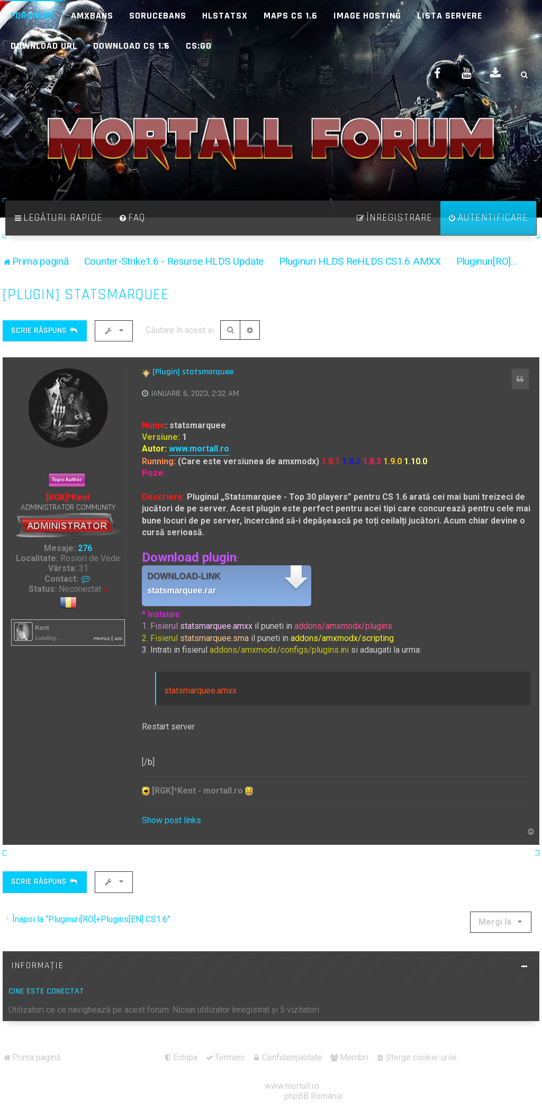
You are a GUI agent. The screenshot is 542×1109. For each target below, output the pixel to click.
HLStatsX (225, 16)
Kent (42, 628)
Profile (102, 638)
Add (118, 638)
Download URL (44, 46)
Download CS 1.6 (131, 46)
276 (85, 548)
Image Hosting (367, 16)
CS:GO (199, 46)
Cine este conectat (46, 991)
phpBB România (313, 1096)
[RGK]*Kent (68, 497)
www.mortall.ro (199, 449)
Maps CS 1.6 (291, 16)
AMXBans (92, 16)
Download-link (184, 576)
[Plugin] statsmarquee (86, 294)
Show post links (171, 820)
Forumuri (33, 16)
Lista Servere (449, 16)
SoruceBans (157, 16)
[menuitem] (132, 218)
